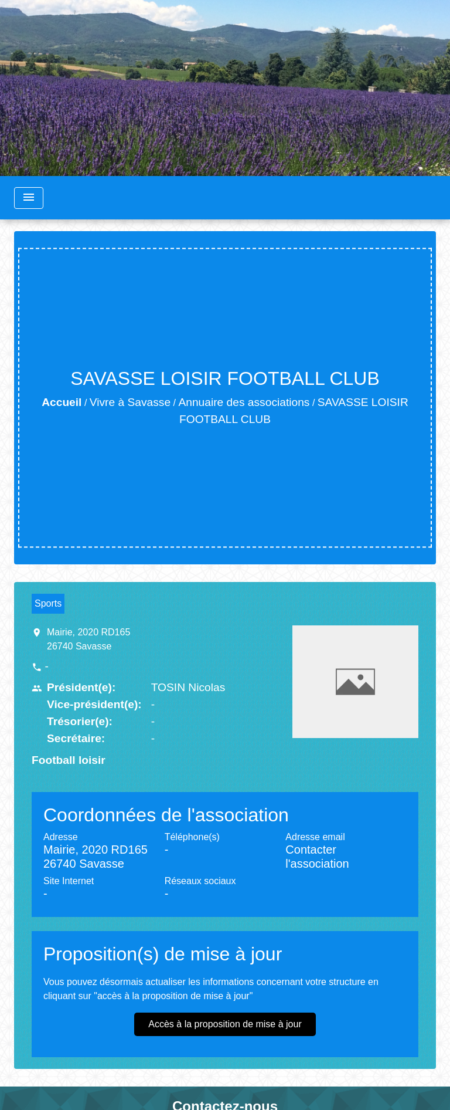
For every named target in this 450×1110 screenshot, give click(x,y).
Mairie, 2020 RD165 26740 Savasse (88, 639)
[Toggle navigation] (28, 198)
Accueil (61, 402)
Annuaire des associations (243, 402)
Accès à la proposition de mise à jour (224, 1024)
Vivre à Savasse (130, 402)
